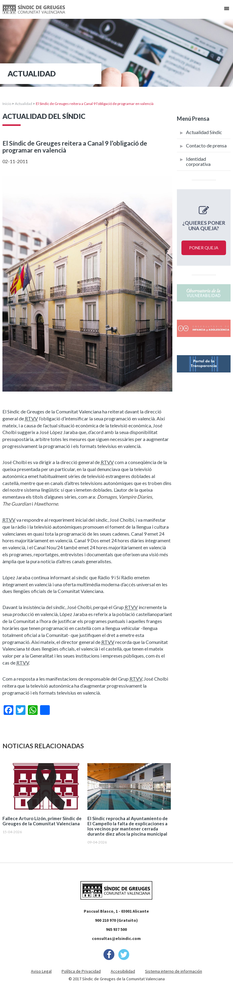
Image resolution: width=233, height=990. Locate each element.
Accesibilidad (123, 971)
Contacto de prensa (206, 145)
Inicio (6, 103)
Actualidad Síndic (204, 132)
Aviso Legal (41, 971)
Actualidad (23, 103)
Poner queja (203, 247)
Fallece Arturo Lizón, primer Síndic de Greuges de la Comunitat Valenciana (42, 821)
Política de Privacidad (81, 971)
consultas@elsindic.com (116, 938)
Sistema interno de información (173, 971)
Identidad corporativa (198, 161)
